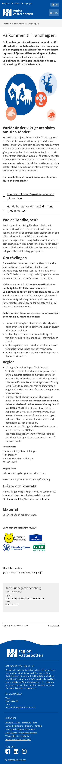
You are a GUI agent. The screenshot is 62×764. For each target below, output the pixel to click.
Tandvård (7, 23)
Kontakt (38, 726)
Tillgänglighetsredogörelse (17, 736)
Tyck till (55, 625)
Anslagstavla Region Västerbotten (20, 729)
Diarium (29, 726)
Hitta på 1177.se (12, 722)
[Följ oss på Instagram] (25, 751)
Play (35, 722)
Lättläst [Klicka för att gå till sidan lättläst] (16, 3)
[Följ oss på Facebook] (8, 751)
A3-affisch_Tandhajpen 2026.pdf (23, 572)
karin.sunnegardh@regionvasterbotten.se (24, 598)
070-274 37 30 (11, 604)
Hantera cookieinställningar (18, 739)
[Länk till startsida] (18, 12)
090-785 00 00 (11, 701)
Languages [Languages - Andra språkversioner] (28, 3)
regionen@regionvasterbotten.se (20, 707)
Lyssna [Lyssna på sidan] (7, 3)
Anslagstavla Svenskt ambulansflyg (21, 732)
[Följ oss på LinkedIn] (17, 751)
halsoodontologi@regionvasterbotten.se (24, 473)
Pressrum (26, 722)
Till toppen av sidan (17, 759)
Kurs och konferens (14, 726)
